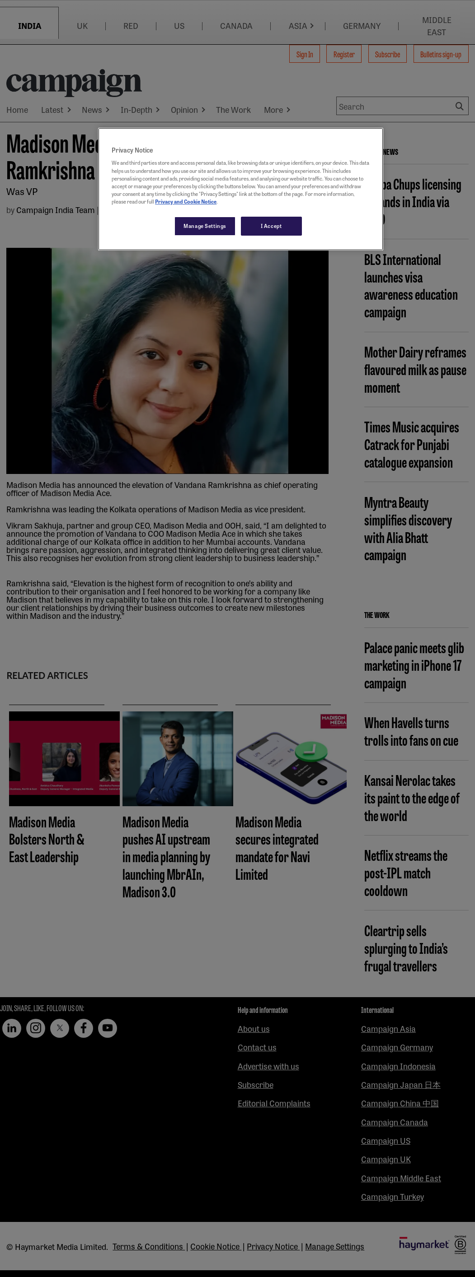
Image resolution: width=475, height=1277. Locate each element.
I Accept (271, 225)
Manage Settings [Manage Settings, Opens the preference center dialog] (204, 225)
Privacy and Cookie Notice (185, 201)
